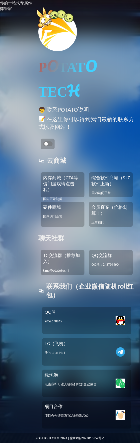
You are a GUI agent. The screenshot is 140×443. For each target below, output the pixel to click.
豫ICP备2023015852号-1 (87, 438)
